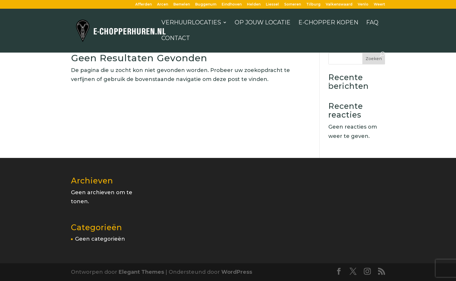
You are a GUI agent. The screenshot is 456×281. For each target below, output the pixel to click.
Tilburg (313, 4)
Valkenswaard (339, 4)
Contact (175, 39)
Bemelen (181, 4)
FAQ (372, 23)
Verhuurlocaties (191, 23)
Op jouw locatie (263, 23)
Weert (379, 4)
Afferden (143, 4)
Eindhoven (232, 4)
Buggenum (205, 4)
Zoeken (374, 58)
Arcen (162, 4)
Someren (292, 4)
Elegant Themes (141, 272)
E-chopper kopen (328, 23)
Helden (254, 4)
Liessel (272, 4)
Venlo (363, 4)
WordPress (236, 272)
